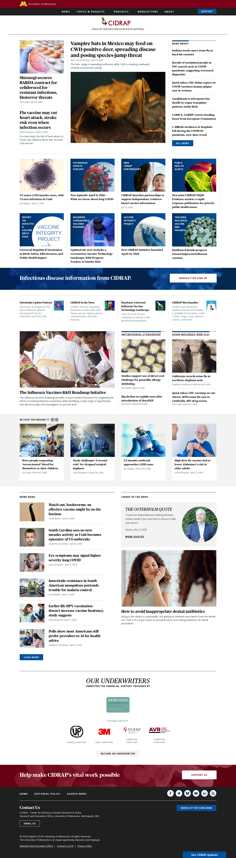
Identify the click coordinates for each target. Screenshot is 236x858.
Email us (30, 824)
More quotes (134, 537)
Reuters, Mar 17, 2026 (136, 530)
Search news (77, 794)
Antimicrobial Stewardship (141, 335)
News (66, 11)
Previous (52, 420)
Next (56, 420)
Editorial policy (47, 794)
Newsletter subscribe (196, 808)
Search (192, 11)
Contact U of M (65, 846)
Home (24, 794)
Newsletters (148, 11)
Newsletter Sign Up (193, 278)
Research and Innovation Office (36, 846)
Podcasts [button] (121, 11)
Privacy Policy (84, 846)
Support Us (199, 775)
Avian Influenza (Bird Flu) (190, 335)
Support (207, 11)
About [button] (169, 11)
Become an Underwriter (118, 754)
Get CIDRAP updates (204, 855)
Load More (31, 658)
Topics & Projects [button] (90, 11)
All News (182, 144)
